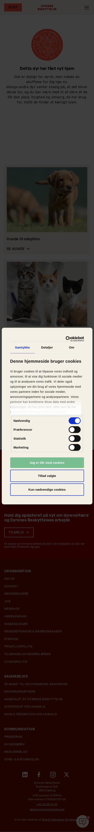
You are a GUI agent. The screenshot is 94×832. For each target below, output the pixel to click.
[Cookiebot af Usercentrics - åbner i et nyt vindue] (65, 339)
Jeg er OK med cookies (47, 462)
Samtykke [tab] (22, 347)
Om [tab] (71, 347)
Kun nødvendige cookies (47, 489)
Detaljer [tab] (47, 347)
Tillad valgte (47, 475)
